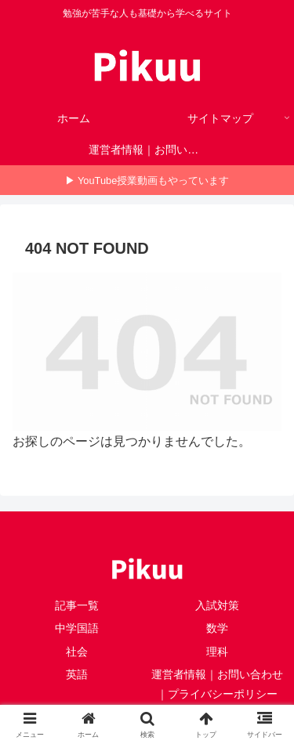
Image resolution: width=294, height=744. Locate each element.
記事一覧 (77, 605)
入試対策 (217, 605)
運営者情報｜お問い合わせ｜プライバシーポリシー (217, 684)
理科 (217, 651)
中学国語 (77, 628)
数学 (217, 628)
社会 (77, 651)
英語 (77, 674)
